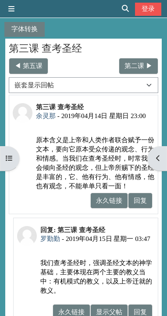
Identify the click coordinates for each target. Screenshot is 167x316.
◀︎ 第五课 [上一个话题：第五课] (28, 65)
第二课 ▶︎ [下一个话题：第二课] (138, 65)
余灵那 (46, 115)
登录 (148, 8)
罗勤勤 (50, 238)
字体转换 (24, 28)
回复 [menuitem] (140, 200)
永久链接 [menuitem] (109, 200)
